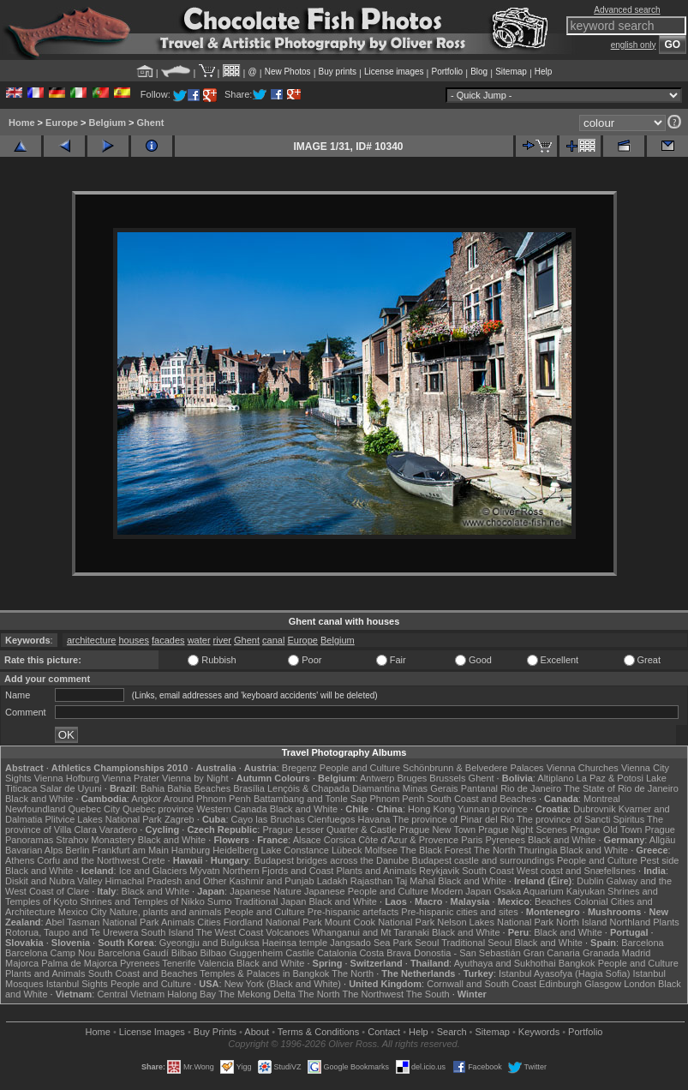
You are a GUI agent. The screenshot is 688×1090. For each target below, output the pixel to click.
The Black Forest (435, 850)
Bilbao (184, 953)
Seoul (427, 942)
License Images (152, 1032)
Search (452, 1032)
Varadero (118, 829)
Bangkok (577, 963)
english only (633, 45)
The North (495, 850)
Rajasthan (371, 881)
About (256, 1032)
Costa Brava (385, 953)
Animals (177, 922)
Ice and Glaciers (153, 870)
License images (393, 71)
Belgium (107, 122)
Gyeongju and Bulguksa (209, 942)
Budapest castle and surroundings (483, 860)
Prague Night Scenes (522, 829)
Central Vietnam (131, 994)
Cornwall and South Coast (481, 984)
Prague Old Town (606, 829)
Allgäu (662, 840)
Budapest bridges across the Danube (331, 860)
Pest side (659, 860)
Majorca (22, 963)
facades (168, 640)
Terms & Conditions (318, 1032)
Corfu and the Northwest (88, 860)
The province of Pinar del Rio (453, 819)
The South (428, 994)
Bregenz (299, 768)
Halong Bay (191, 994)
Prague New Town (437, 829)
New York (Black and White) (282, 984)
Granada (601, 953)
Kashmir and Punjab (272, 881)
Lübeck (347, 850)
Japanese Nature (266, 891)
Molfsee (381, 850)
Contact (384, 1032)
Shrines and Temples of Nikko (142, 901)
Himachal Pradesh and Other (166, 881)
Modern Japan (461, 891)
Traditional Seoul (476, 942)
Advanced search (627, 10)
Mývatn (204, 870)
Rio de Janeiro (530, 788)
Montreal (601, 799)
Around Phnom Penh (207, 799)
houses (134, 640)
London (639, 984)
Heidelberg (235, 850)
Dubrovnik (594, 809)
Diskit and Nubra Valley (54, 881)
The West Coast (230, 932)
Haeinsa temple (294, 942)
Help (544, 71)
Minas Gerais (430, 788)
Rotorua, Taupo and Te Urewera (72, 932)
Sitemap (511, 71)
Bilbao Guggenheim (242, 953)
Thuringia (538, 850)
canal (273, 640)
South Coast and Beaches (481, 799)
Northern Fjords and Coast (278, 870)
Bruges (412, 778)
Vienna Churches (583, 768)
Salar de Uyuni (71, 788)
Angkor (146, 799)
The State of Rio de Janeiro (621, 788)
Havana (374, 819)
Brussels (447, 778)
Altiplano (555, 778)
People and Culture (360, 768)
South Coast (488, 870)
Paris (471, 840)
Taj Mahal (415, 881)
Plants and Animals (376, 870)
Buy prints (337, 71)
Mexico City (82, 912)
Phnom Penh (396, 799)
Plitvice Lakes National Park (103, 819)
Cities (209, 922)
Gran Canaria (551, 953)
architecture (91, 640)
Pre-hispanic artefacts (353, 912)
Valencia (215, 963)
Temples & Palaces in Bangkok (264, 973)
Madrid (636, 953)
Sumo (219, 901)
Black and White (39, 799)
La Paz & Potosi (610, 778)
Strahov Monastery (95, 840)
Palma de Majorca (79, 963)
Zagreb (179, 819)
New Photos (288, 71)
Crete (153, 860)
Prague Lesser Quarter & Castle (329, 829)
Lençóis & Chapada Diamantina (333, 788)
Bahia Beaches (198, 788)
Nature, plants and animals (166, 912)
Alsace (307, 840)
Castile (299, 953)
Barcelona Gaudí (133, 953)
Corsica (340, 840)
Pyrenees (504, 840)
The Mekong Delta (257, 994)
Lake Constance (294, 850)
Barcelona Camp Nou (50, 953)
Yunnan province (493, 809)
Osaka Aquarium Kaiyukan (549, 891)
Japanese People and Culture (366, 891)
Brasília (249, 788)
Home (22, 122)
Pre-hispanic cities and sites (459, 912)
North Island (581, 922)
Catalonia (336, 953)
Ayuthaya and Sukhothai (505, 963)
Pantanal (479, 788)
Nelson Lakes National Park (495, 922)
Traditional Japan (270, 901)
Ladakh (332, 881)
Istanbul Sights (77, 984)
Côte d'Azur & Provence (408, 840)
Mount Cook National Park (379, 922)
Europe (61, 122)
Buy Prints (215, 1032)
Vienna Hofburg (66, 778)
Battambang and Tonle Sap (311, 799)
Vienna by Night (195, 778)
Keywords (538, 1032)
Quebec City (94, 809)
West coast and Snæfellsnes (576, 870)
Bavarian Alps (34, 850)
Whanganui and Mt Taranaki (370, 932)
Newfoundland (35, 809)
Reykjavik (439, 870)
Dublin (590, 881)
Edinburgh (560, 984)
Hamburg (190, 850)
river (222, 640)
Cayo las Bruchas (268, 819)
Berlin (77, 850)
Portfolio (447, 71)
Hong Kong (431, 809)
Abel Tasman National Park (102, 922)
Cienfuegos (332, 819)
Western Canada (231, 809)
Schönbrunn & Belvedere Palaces (473, 768)
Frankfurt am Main (131, 850)
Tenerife (178, 963)
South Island (167, 932)
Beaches (553, 901)
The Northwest (373, 994)
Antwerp (377, 778)
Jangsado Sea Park (371, 942)
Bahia (153, 788)
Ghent (151, 122)
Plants (666, 922)
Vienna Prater (130, 778)
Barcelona (642, 942)
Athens (19, 860)
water (199, 640)
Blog (479, 71)
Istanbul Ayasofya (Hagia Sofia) (564, 973)
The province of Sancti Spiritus (580, 819)
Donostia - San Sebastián (467, 953)
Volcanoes (287, 932)
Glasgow (602, 984)
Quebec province (158, 809)
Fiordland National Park (273, 922)
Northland (629, 922)
